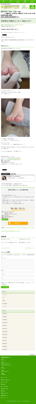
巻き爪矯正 (25, 227)
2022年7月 (5, 340)
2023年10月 (5, 322)
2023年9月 (5, 325)
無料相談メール (18, 223)
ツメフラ (4, 306)
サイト (2, 278)
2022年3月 (5, 349)
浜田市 (12, 227)
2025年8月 (5, 313)
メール (3, 274)
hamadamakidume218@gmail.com (14, 159)
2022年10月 (5, 334)
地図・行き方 (5, 219)
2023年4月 (5, 328)
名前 (2, 270)
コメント (3, 258)
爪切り (14, 227)
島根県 (7, 227)
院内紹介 (4, 384)
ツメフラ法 (29, 227)
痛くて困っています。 (5, 239)
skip (23, 227)
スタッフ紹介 (4, 382)
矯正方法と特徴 (5, 388)
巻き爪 (16, 227)
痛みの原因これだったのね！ (25, 242)
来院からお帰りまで (6, 379)
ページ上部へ (32, 354)
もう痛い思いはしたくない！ (25, 239)
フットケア (5, 294)
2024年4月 (5, 319)
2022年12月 (5, 331)
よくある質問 (4, 386)
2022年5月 (5, 346)
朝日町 (9, 227)
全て (23, 32)
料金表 (3, 390)
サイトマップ (4, 397)
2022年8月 (5, 337)
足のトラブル (20, 227)
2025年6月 (5, 316)
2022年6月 (5, 343)
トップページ (4, 377)
